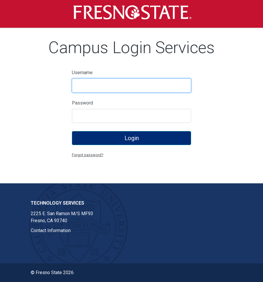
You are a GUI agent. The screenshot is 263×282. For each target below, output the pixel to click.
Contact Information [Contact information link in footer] (51, 230)
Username (82, 72)
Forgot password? (87, 155)
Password (82, 103)
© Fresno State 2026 (52, 272)
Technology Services (57, 203)
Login (131, 138)
